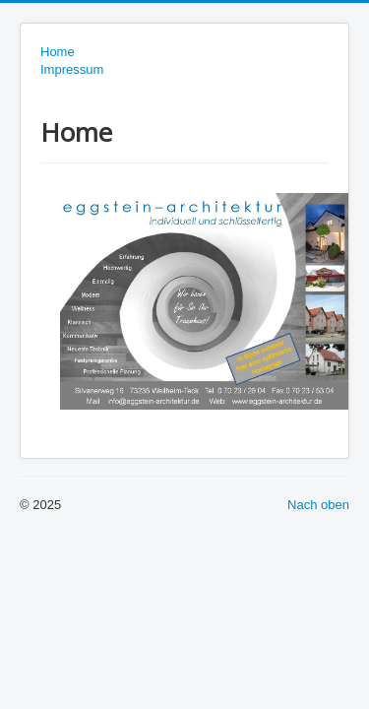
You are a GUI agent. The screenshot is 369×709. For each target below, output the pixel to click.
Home (57, 51)
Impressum (71, 69)
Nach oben (318, 504)
